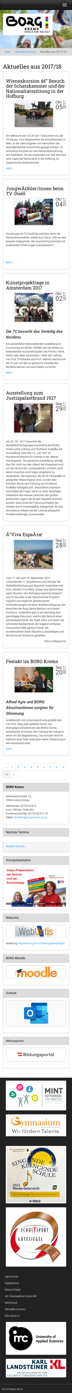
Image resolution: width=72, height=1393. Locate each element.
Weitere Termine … (16, 846)
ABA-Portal (11, 1276)
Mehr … (10, 168)
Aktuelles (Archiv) (25, 51)
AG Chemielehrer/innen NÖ (21, 1296)
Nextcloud (11, 1302)
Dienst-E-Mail (12, 1289)
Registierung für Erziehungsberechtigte (41, 943)
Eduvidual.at (12, 1315)
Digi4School (12, 1283)
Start (8, 51)
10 (6, 774)
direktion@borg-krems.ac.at (30, 817)
